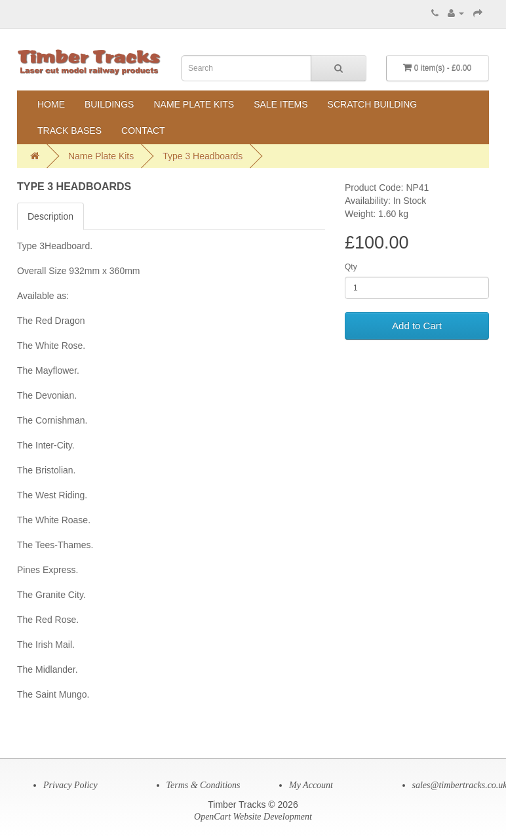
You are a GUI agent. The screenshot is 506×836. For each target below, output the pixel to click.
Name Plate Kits (193, 104)
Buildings (109, 104)
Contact (143, 130)
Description (50, 216)
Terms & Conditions (203, 785)
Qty (351, 266)
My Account (311, 785)
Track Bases (69, 130)
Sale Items (280, 104)
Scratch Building (373, 104)
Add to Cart (417, 325)
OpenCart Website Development (253, 817)
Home (51, 104)
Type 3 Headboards (203, 156)
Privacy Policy (70, 785)
